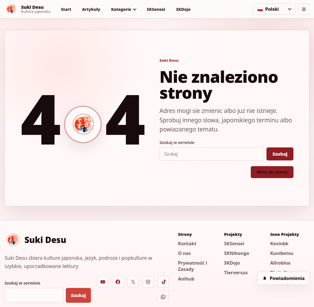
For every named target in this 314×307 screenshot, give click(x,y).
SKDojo (183, 9)
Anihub (186, 279)
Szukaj (280, 154)
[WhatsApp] (163, 297)
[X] (133, 282)
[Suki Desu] (27, 9)
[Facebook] (118, 282)
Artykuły (91, 9)
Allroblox (280, 263)
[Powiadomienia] (283, 278)
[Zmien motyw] (303, 9)
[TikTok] (163, 282)
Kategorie (121, 9)
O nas (184, 253)
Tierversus (236, 272)
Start (66, 9)
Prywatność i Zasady (192, 266)
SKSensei (156, 9)
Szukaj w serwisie (177, 142)
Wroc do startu (272, 172)
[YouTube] (103, 282)
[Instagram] (148, 282)
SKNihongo (236, 253)
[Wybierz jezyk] (274, 9)
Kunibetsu (281, 253)
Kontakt (187, 243)
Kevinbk (279, 243)
